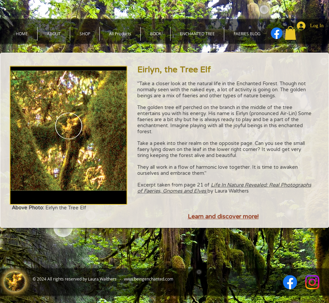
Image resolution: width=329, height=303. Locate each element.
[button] (290, 33)
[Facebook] (276, 33)
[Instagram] (312, 282)
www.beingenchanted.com (148, 279)
